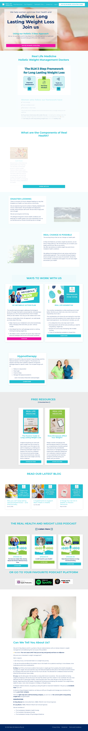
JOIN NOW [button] (24, 339)
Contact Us (49, 4)
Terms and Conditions (75, 728)
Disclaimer (65, 728)
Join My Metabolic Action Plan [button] (31, 45)
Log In (56, 4)
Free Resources (18, 4)
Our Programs (28, 4)
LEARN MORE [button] (63, 336)
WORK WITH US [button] (44, 186)
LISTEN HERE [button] (17, 566)
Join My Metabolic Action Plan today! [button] (72, 4)
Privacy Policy (56, 728)
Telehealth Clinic (39, 4)
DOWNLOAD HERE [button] (31, 462)
